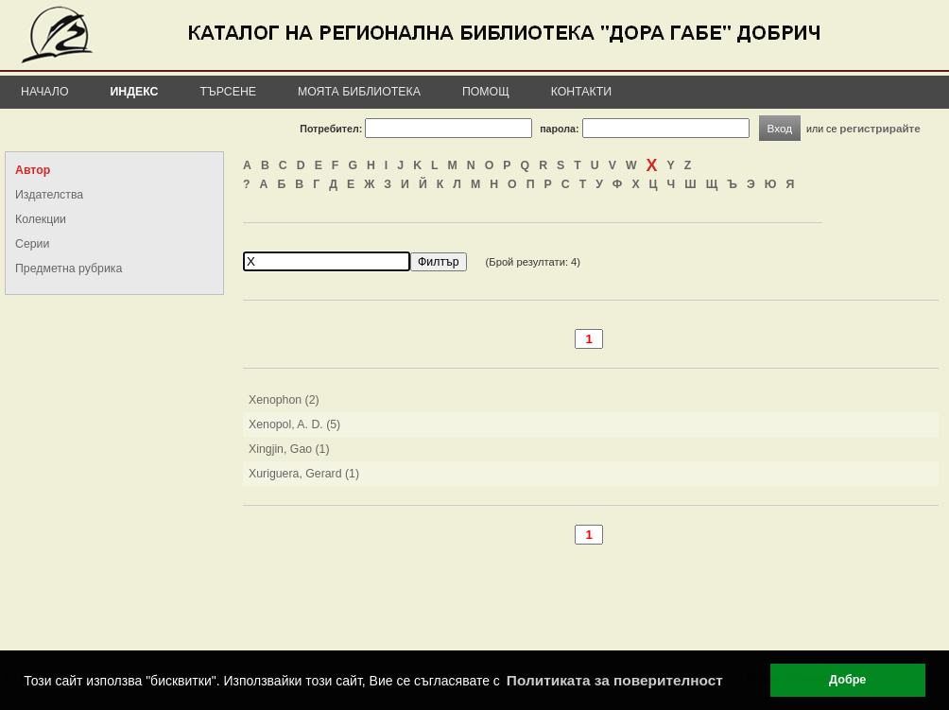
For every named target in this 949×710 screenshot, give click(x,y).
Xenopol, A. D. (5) (294, 424)
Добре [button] (847, 679)
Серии (32, 244)
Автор (32, 170)
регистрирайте (880, 128)
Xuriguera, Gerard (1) (304, 473)
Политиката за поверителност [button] (615, 680)
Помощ (485, 91)
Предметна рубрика (68, 268)
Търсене (227, 91)
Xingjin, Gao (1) (289, 449)
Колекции (40, 219)
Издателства (49, 194)
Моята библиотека (359, 91)
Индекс (135, 91)
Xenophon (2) (284, 400)
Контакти (581, 91)
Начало (45, 91)
